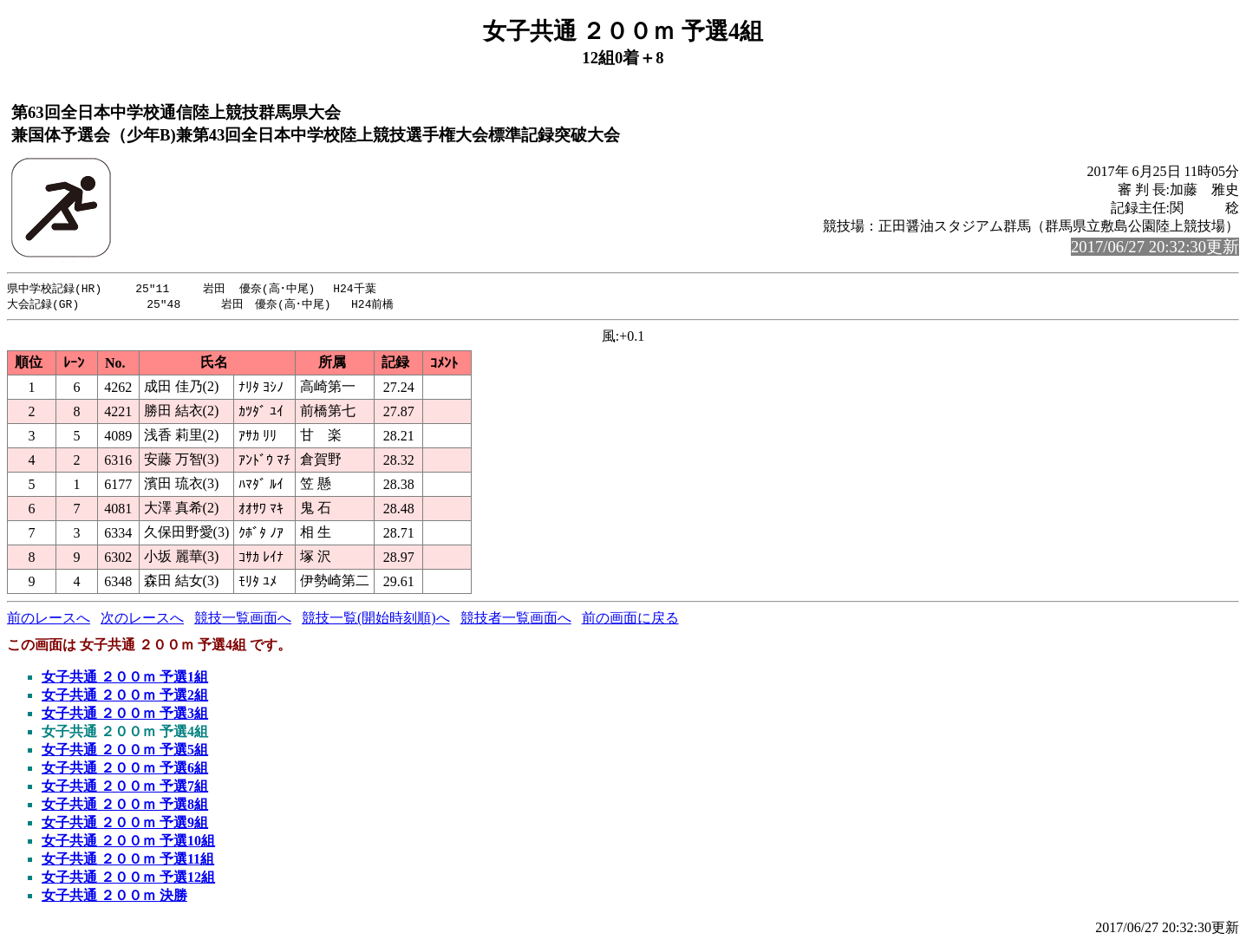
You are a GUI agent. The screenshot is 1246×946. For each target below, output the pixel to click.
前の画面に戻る (630, 619)
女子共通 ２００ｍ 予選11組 (128, 860)
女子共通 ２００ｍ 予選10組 (128, 842)
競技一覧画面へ (242, 619)
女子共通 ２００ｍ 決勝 (114, 897)
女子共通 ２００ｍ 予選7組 (125, 787)
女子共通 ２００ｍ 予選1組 (125, 678)
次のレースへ (142, 619)
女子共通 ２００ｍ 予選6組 (125, 769)
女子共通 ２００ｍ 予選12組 (128, 878)
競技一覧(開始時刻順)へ (376, 619)
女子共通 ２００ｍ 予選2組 (125, 696)
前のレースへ (48, 619)
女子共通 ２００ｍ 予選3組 (125, 715)
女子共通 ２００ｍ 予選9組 (125, 824)
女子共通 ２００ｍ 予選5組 (125, 751)
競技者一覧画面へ (515, 619)
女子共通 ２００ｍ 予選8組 (125, 806)
